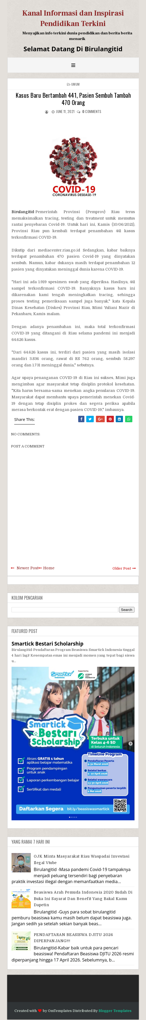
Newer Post (27, 568)
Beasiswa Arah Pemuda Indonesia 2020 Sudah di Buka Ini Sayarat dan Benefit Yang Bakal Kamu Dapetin (83, 898)
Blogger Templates (115, 1011)
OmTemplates (60, 1011)
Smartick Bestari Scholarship (47, 643)
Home (48, 568)
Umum (75, 84)
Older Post (122, 568)
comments (92, 111)
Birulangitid (23, 212)
